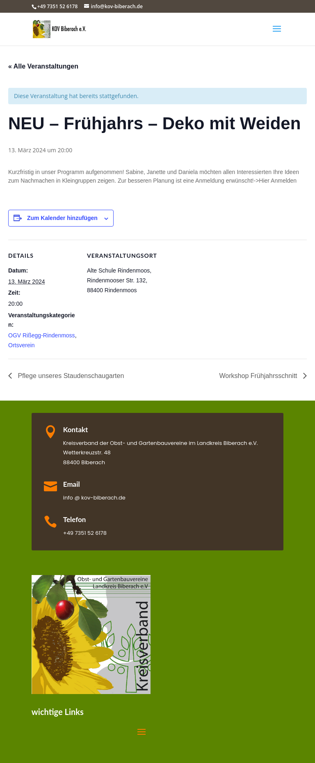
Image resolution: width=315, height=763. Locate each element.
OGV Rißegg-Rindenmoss (41, 335)
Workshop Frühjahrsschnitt (259, 375)
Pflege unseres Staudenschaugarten (70, 375)
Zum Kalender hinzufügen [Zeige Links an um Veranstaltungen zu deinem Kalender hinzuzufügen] (62, 218)
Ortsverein (21, 345)
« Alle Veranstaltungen (43, 66)
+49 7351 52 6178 (57, 6)
